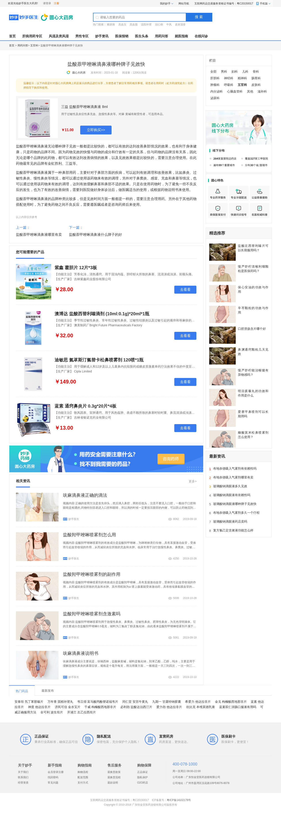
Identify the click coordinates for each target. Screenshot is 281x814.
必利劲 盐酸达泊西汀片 (136, 707)
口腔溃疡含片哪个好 (252, 329)
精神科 (242, 78)
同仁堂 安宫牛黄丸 (135, 701)
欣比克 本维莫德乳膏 (200, 707)
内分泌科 (216, 91)
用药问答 (161, 36)
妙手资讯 (101, 36)
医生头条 (141, 36)
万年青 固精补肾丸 (60, 701)
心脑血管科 (235, 91)
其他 (250, 91)
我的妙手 (165, 3)
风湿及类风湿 (59, 36)
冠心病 (159, 24)
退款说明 (112, 782)
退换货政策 (114, 772)
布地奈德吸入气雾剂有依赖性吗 (234, 468)
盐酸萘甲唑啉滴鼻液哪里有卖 (39, 234)
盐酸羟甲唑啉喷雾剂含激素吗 (91, 613)
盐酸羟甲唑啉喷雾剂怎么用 (89, 534)
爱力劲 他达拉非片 (169, 707)
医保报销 (121, 36)
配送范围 (83, 777)
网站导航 (183, 3)
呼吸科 (228, 85)
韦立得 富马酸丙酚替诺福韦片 (97, 701)
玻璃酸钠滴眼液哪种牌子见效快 (234, 504)
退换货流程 (114, 777)
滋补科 (262, 91)
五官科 (34, 45)
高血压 (122, 24)
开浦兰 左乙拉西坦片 (81, 712)
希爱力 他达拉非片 (198, 701)
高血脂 (134, 24)
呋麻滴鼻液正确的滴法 (85, 495)
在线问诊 (201, 36)
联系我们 (23, 777)
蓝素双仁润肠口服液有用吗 (237, 707)
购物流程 (83, 772)
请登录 (47, 3)
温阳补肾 (146, 24)
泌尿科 (215, 98)
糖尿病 (111, 24)
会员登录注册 (56, 772)
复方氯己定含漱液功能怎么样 (233, 530)
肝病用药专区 (32, 36)
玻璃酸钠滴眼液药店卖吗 (230, 521)
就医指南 (181, 36)
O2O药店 (142, 782)
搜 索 (199, 17)
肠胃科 (256, 78)
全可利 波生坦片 (51, 712)
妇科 (235, 71)
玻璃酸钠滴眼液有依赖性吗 (231, 495)
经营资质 (23, 782)
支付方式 (83, 782)
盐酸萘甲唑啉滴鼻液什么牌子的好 (95, 234)
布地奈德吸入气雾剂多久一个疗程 (236, 512)
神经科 (228, 78)
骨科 (256, 71)
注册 (56, 3)
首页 (12, 36)
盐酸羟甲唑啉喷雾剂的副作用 (91, 574)
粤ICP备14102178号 (179, 800)
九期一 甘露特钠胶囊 (166, 701)
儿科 (245, 71)
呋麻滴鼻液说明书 (80, 653)
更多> (193, 481)
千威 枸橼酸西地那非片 (100, 707)
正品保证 (142, 772)
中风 (169, 24)
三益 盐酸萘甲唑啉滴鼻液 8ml (84, 107)
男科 (224, 71)
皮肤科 (256, 85)
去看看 (185, 289)
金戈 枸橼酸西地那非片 (231, 701)
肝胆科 (215, 78)
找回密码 (53, 777)
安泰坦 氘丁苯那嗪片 (29, 701)
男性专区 (82, 36)
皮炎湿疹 (180, 24)
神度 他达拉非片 (39, 707)
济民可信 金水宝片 (67, 707)
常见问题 (53, 782)
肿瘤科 (215, 85)
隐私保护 (142, 777)
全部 (213, 71)
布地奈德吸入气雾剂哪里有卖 (233, 477)
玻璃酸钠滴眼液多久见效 (230, 486)
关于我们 (23, 772)
